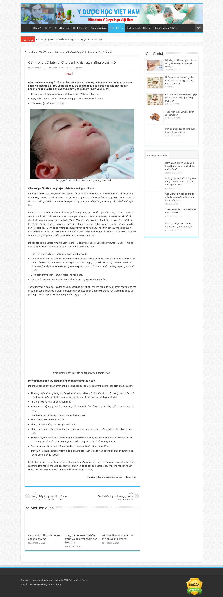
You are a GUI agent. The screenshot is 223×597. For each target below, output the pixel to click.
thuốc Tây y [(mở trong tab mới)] (72, 294)
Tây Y (48, 28)
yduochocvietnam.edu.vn (109, 477)
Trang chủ (26, 27)
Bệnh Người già (98, 28)
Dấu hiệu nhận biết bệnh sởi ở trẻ (47, 103)
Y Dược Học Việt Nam (75, 580)
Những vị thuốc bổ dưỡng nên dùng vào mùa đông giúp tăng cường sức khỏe (179, 80)
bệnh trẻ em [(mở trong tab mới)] (58, 193)
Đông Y (37, 28)
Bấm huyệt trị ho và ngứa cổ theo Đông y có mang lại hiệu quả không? (69, 39)
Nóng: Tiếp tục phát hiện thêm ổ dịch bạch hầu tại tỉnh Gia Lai (49, 496)
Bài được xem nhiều (157, 155)
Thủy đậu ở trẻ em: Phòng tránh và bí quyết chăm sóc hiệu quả (81, 539)
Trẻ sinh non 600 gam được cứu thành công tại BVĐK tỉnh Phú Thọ (64, 94)
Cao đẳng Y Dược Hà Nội (109, 243)
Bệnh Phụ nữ (80, 28)
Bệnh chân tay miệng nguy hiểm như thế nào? (115, 496)
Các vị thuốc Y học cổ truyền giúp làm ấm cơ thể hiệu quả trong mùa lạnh (181, 97)
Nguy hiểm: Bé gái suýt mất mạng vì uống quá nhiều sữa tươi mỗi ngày (67, 98)
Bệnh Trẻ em (116, 28)
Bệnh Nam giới (61, 28)
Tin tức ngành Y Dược (166, 28)
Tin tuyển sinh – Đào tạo (139, 28)
